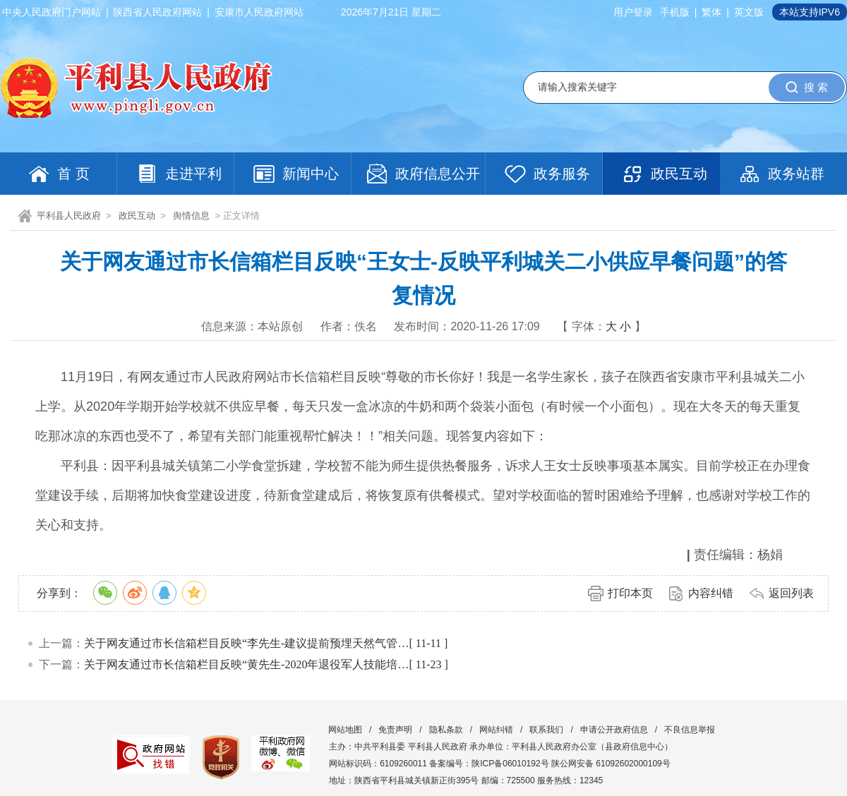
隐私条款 (446, 730)
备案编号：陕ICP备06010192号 (488, 763)
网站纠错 (496, 730)
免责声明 (395, 730)
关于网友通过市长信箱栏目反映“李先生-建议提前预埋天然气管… (246, 643)
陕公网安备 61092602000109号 (611, 763)
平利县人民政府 (69, 215)
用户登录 (633, 12)
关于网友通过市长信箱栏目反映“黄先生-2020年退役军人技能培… (246, 664)
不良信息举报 (689, 730)
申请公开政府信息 (614, 730)
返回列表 (791, 593)
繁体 (711, 12)
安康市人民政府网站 (259, 12)
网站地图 (345, 730)
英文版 (749, 12)
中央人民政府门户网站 (51, 12)
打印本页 (630, 593)
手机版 (675, 12)
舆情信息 (191, 215)
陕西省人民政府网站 (157, 12)
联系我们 (546, 730)
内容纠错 (710, 593)
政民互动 (137, 215)
